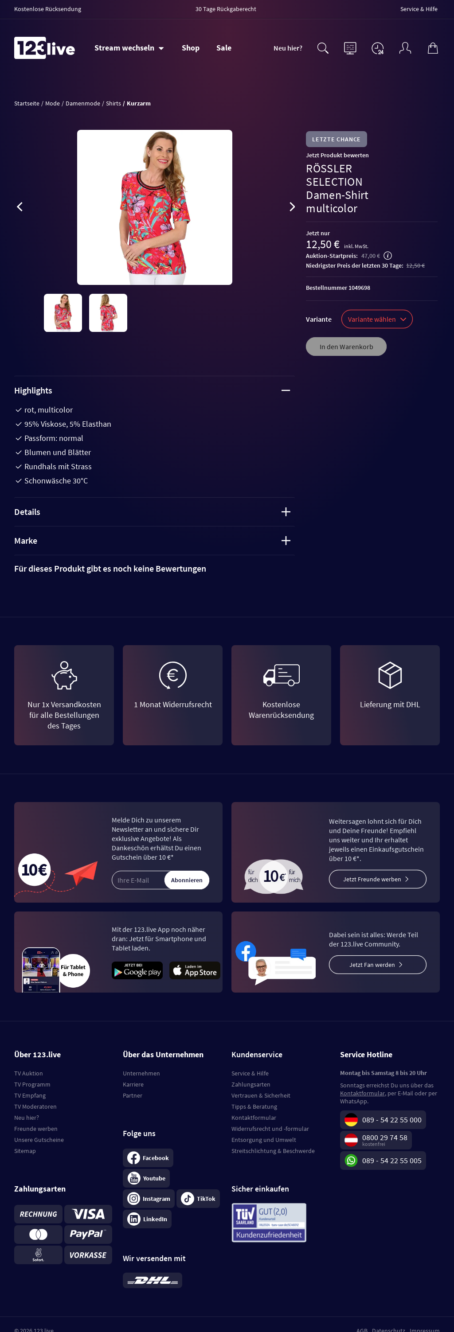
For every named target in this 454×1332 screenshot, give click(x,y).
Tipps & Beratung (254, 1106)
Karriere (133, 1084)
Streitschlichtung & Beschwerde (273, 1151)
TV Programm (32, 1084)
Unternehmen (141, 1073)
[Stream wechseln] (129, 48)
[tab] (154, 568)
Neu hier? (288, 47)
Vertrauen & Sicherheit (260, 1095)
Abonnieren (187, 880)
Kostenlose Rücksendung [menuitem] (47, 9)
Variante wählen (377, 319)
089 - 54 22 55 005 (392, 1160)
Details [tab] (152, 511)
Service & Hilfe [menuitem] (419, 9)
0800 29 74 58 (384, 1137)
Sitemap (25, 1151)
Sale (223, 48)
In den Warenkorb (346, 346)
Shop (191, 48)
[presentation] (19, 208)
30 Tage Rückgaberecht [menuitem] (226, 9)
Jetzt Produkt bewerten (337, 155)
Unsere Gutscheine (39, 1140)
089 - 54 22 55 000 (392, 1119)
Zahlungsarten (250, 1084)
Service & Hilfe (250, 1073)
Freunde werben (36, 1129)
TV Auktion (28, 1073)
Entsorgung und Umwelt (263, 1140)
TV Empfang (30, 1095)
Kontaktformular (253, 1118)
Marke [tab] (152, 540)
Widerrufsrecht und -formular (270, 1129)
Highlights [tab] (152, 390)
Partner (132, 1095)
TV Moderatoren (35, 1106)
